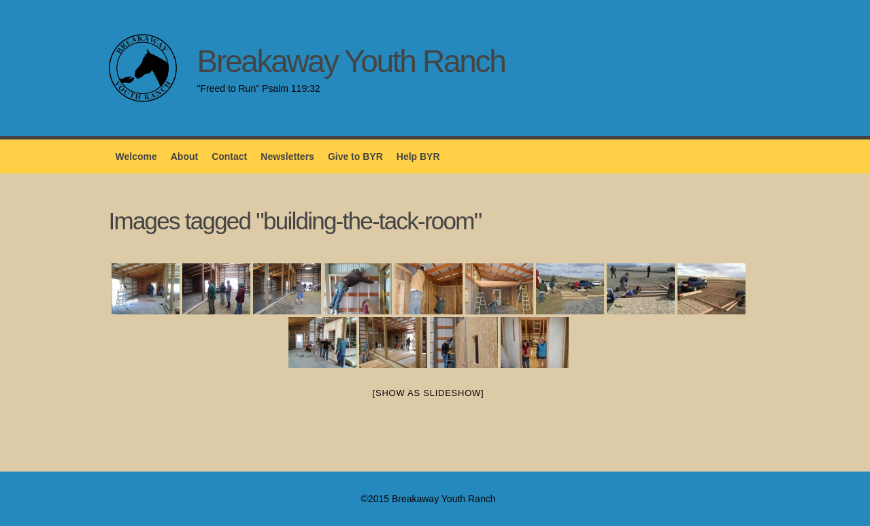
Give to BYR (355, 156)
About (184, 156)
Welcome (136, 156)
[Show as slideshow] (428, 393)
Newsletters (287, 156)
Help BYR (418, 156)
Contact (229, 156)
